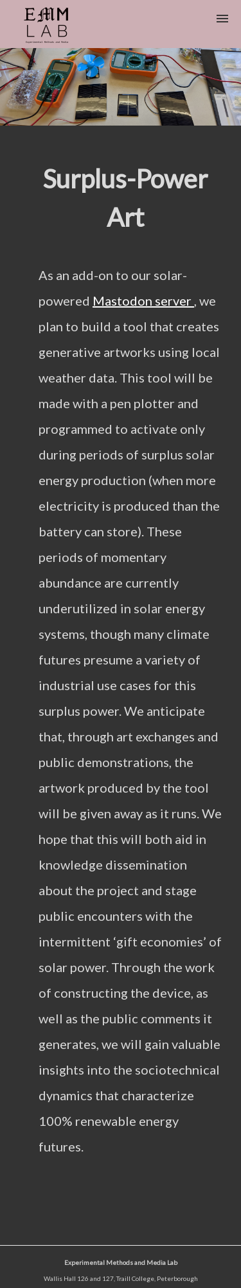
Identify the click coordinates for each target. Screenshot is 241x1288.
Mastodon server (143, 300)
